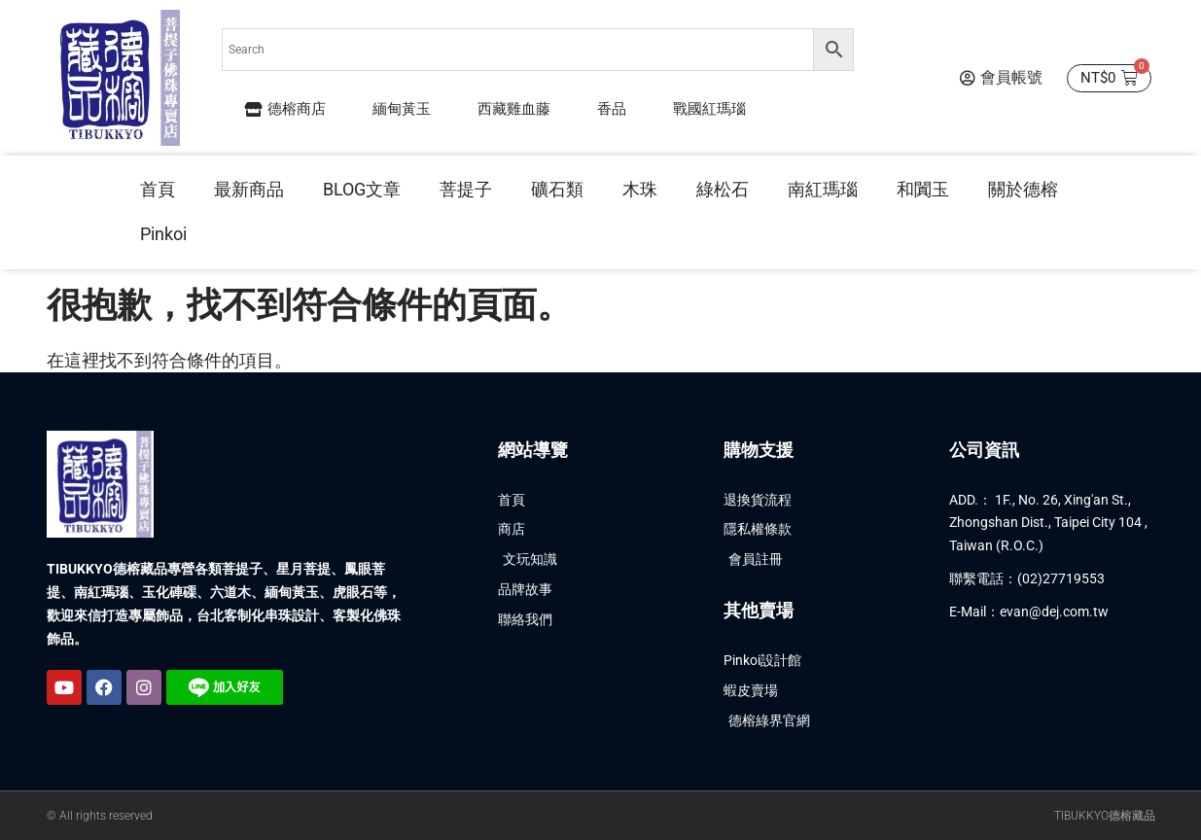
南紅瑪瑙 (823, 189)
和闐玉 (923, 189)
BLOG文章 (362, 189)
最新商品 (249, 189)
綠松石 (722, 189)
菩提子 (466, 189)
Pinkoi (163, 234)
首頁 (157, 189)
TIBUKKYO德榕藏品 (1104, 815)
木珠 (639, 189)
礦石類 (557, 189)
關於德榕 (1023, 189)
